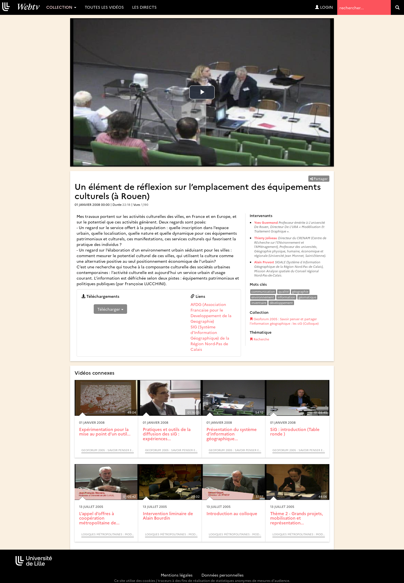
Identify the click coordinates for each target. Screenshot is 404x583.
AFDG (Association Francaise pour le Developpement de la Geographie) (210, 312)
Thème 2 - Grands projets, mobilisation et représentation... (296, 518)
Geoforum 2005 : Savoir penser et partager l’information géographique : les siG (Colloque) (284, 321)
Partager (319, 178)
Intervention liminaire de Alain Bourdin (168, 515)
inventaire (258, 303)
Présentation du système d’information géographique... (231, 433)
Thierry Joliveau (265, 238)
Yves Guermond (266, 222)
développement (281, 303)
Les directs (144, 7)
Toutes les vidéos (104, 7)
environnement (262, 297)
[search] (397, 7)
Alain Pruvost (264, 262)
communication (263, 291)
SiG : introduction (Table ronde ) (295, 431)
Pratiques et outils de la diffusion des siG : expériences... (166, 433)
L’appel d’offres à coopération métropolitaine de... (99, 518)
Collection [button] (61, 7)
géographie (300, 291)
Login (324, 7)
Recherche (259, 339)
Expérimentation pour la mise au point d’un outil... (104, 431)
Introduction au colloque (231, 513)
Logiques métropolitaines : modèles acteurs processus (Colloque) (107, 534)
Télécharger (110, 309)
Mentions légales (176, 575)
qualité (283, 291)
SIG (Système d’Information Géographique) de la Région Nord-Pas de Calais (209, 338)
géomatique (307, 297)
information (286, 297)
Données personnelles (222, 575)
